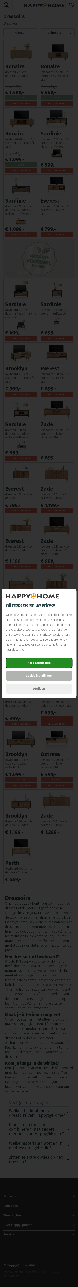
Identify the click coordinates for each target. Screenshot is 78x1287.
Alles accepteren (39, 663)
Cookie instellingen (39, 676)
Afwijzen (39, 689)
